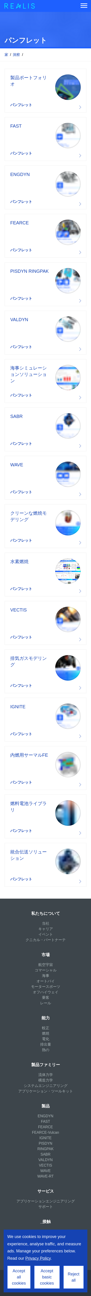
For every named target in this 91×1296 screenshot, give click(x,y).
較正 (45, 1028)
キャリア (45, 929)
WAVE (45, 1171)
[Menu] (84, 6)
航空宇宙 (45, 965)
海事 (45, 976)
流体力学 (45, 1075)
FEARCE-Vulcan (45, 1132)
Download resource (45, 90)
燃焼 (45, 1033)
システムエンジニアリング (46, 1086)
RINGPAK (45, 1149)
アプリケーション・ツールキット (45, 1091)
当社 (45, 923)
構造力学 (45, 1080)
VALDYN (45, 1160)
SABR (46, 1154)
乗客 (45, 998)
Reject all (73, 1277)
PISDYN (45, 1143)
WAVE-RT (45, 1176)
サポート (45, 1207)
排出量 (45, 1044)
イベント (45, 934)
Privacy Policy (38, 1258)
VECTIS (45, 1165)
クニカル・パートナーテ (46, 940)
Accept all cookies (19, 1277)
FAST (45, 1121)
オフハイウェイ (45, 992)
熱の (45, 1050)
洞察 (16, 55)
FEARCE (45, 1127)
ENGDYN (45, 1116)
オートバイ (45, 981)
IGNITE (45, 1138)
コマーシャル (46, 970)
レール (45, 1003)
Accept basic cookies (47, 1277)
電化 (45, 1039)
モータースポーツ (45, 987)
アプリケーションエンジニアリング (45, 1201)
